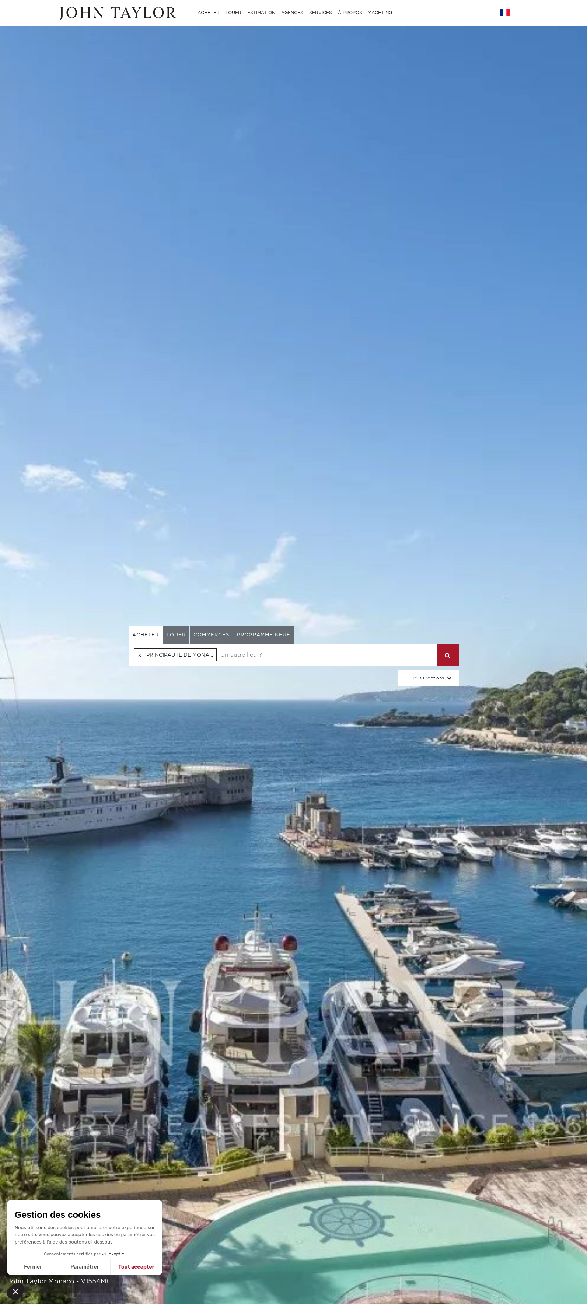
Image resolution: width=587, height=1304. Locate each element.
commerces (211, 634)
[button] (15, 1291)
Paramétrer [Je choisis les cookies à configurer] (84, 1267)
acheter (145, 634)
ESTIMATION (261, 12)
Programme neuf (263, 634)
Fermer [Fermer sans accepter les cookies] (33, 1267)
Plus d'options (428, 677)
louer (176, 634)
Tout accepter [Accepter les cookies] (136, 1267)
